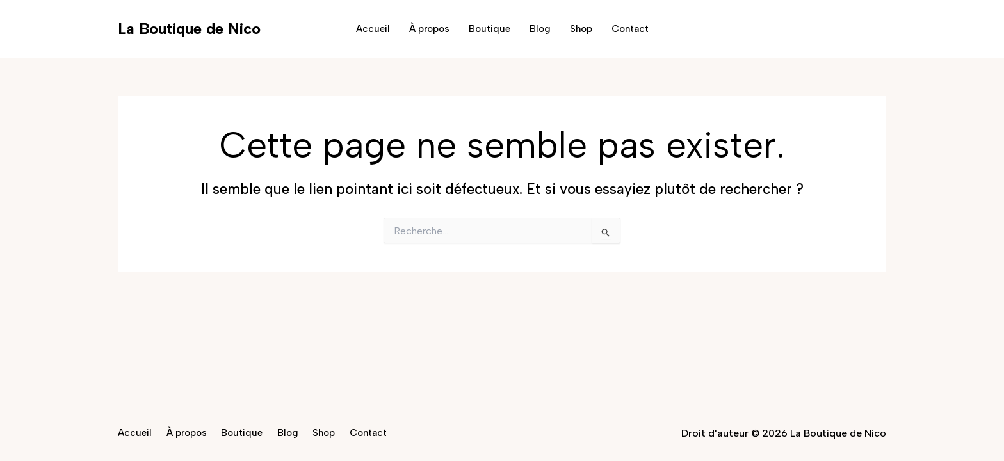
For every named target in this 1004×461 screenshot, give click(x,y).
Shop (581, 29)
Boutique (489, 29)
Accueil (373, 29)
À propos (429, 29)
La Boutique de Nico (189, 28)
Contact (630, 29)
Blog (540, 29)
